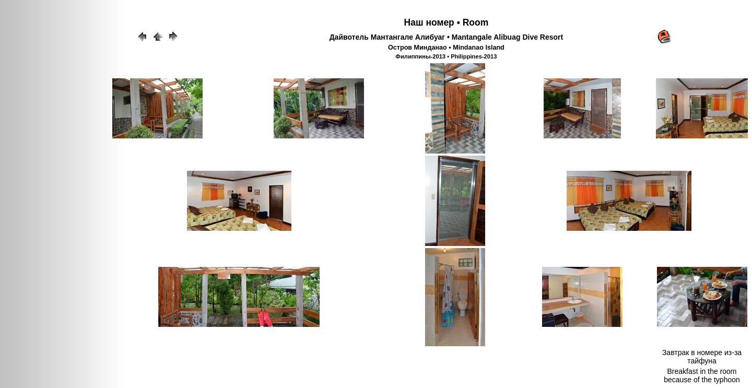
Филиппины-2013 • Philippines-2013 (446, 56)
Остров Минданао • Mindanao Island (446, 47)
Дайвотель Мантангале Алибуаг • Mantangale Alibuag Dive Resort (446, 37)
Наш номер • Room (446, 22)
